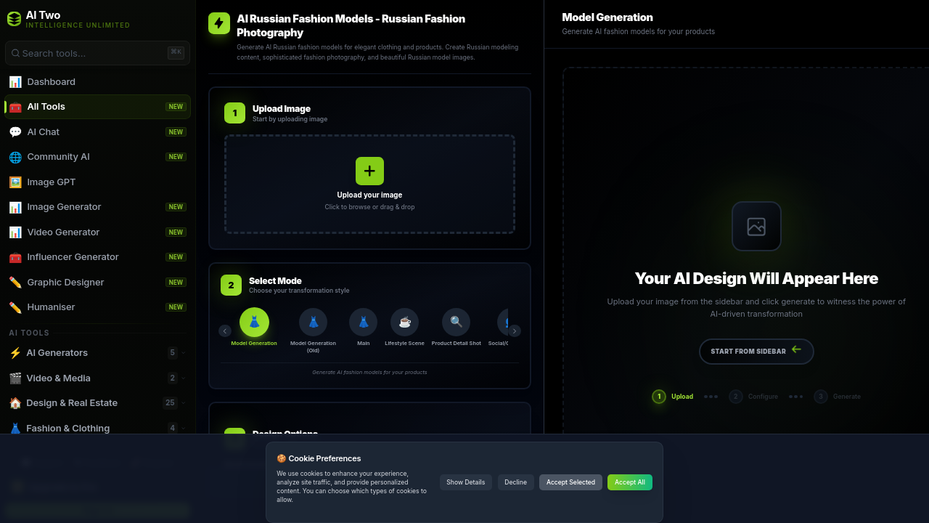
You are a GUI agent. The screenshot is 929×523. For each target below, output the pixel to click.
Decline (515, 482)
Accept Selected (571, 482)
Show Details (465, 482)
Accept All (630, 482)
